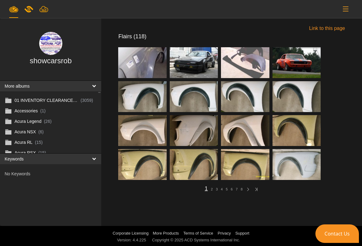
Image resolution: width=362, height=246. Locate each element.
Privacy (224, 233)
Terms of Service (198, 233)
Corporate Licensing (131, 233)
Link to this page (327, 28)
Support (242, 233)
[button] (337, 233)
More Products (166, 233)
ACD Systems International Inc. (212, 240)
